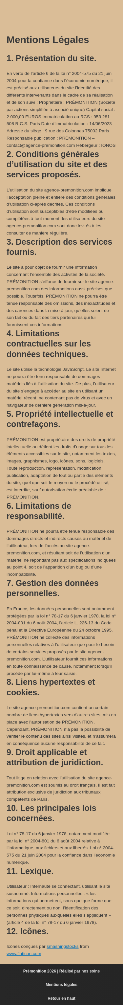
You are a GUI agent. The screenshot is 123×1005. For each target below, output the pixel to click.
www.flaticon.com (24, 953)
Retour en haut (61, 998)
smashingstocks (62, 946)
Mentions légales (61, 984)
